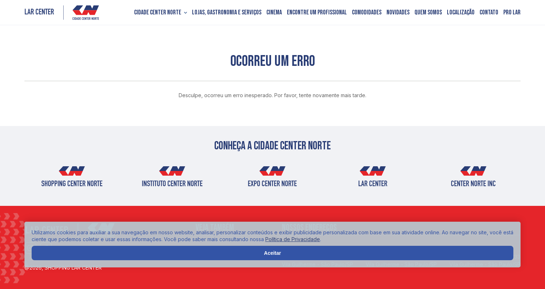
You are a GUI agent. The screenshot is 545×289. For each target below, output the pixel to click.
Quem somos (428, 12)
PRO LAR (512, 12)
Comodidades (366, 12)
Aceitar (272, 253)
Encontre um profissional (317, 12)
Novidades (397, 12)
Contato (489, 12)
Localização (461, 12)
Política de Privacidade (292, 239)
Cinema (274, 12)
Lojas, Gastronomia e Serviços (226, 12)
